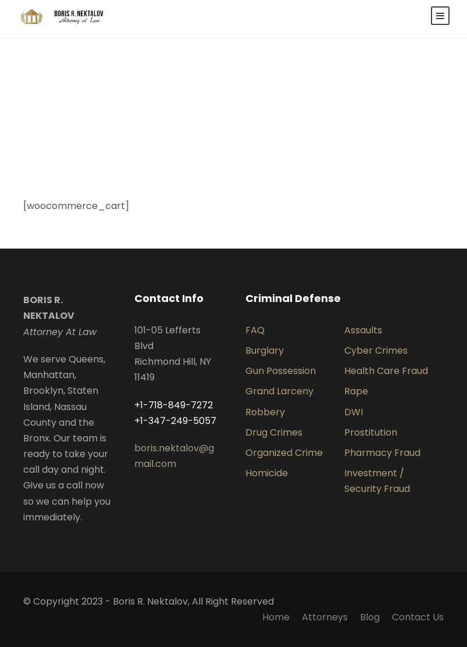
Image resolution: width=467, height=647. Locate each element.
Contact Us (418, 617)
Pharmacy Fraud (382, 452)
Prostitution (370, 432)
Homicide (266, 473)
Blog (370, 617)
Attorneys (325, 617)
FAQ (255, 330)
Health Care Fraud (386, 371)
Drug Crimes (273, 432)
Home (276, 617)
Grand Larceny (279, 391)
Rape (356, 391)
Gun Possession (280, 371)
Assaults (363, 330)
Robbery (265, 412)
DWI (353, 412)
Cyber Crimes (376, 350)
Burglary (264, 350)
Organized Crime (284, 452)
